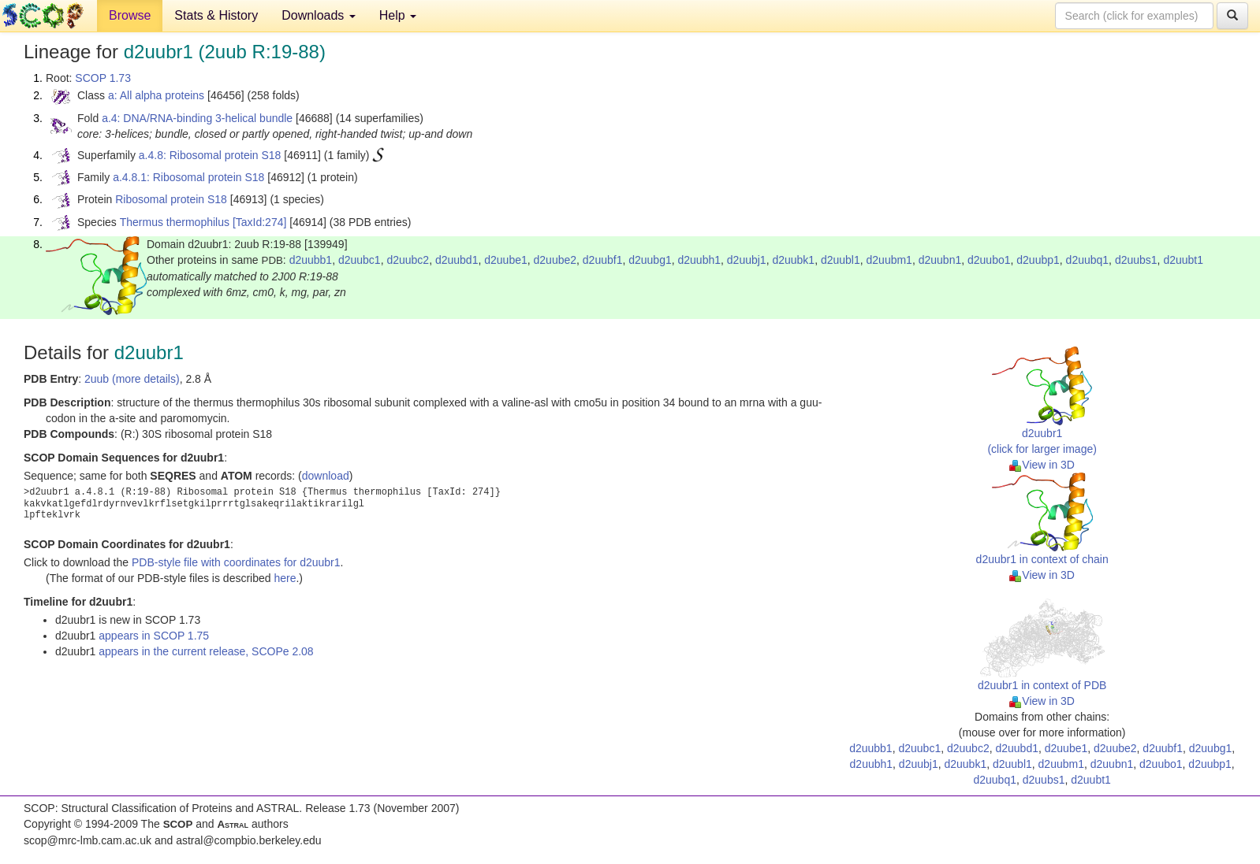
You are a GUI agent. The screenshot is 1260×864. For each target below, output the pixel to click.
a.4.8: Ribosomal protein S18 (210, 155)
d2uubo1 (989, 260)
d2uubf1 (603, 260)
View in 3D (1042, 464)
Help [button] (397, 15)
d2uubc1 (359, 260)
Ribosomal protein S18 (171, 199)
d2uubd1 (457, 260)
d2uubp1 (1038, 260)
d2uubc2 (407, 260)
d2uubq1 (1087, 260)
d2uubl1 (840, 260)
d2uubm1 (889, 260)
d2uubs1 (1136, 260)
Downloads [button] (318, 15)
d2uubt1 (1183, 260)
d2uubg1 (650, 260)
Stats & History (216, 15)
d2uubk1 (793, 260)
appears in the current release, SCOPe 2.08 (206, 651)
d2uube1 (505, 260)
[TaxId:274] (260, 222)
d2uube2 (555, 260)
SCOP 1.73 (103, 78)
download (325, 475)
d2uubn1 (940, 260)
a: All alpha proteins (156, 95)
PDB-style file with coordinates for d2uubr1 (236, 562)
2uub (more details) (132, 379)
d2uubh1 (699, 260)
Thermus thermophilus (174, 222)
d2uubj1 (746, 260)
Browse (130, 15)
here (285, 578)
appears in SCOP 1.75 (154, 635)
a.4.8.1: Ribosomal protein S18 (188, 177)
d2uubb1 (311, 260)
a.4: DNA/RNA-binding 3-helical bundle (197, 118)
